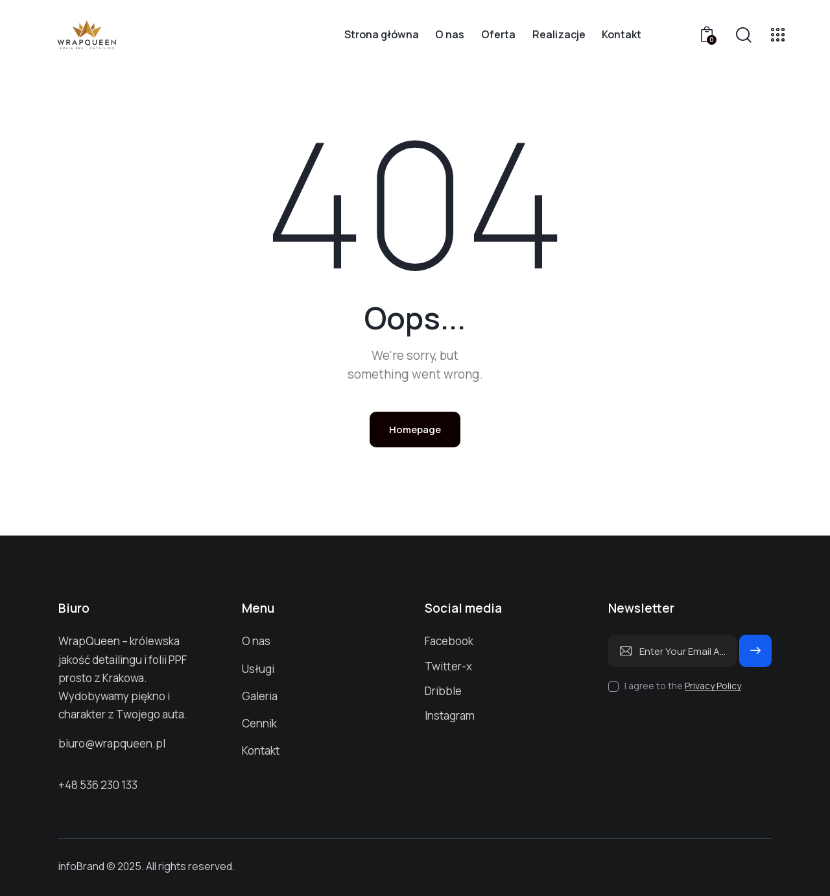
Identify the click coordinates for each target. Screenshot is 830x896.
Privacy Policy (713, 686)
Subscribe (755, 656)
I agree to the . (683, 685)
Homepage (415, 429)
